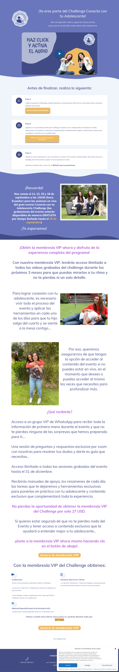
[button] (115, 649)
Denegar (87, 665)
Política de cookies (64, 669)
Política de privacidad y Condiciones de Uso (80, 669)
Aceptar (68, 665)
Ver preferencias (107, 665)
